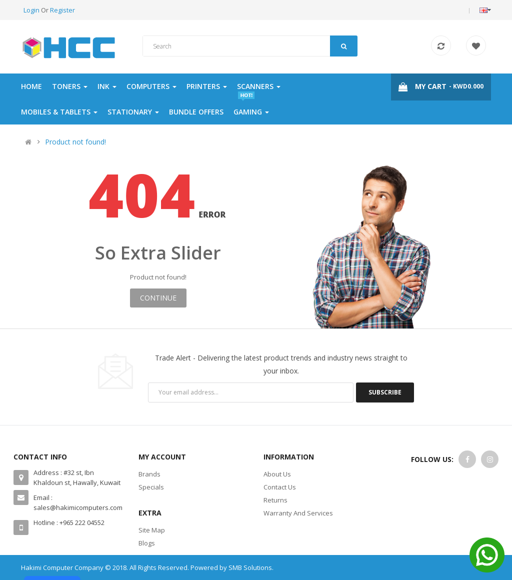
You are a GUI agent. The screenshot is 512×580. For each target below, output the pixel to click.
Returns (276, 500)
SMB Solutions (250, 567)
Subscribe (385, 392)
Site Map (151, 530)
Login (32, 10)
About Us (277, 474)
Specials (151, 487)
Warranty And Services (298, 513)
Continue (158, 297)
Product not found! (75, 141)
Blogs (146, 543)
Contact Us (280, 487)
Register (62, 10)
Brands (149, 474)
